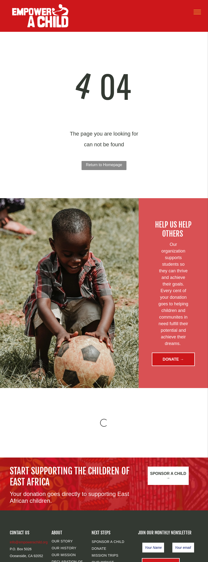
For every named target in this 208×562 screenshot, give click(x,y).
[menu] (197, 12)
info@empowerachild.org (29, 542)
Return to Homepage (104, 165)
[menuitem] (71, 541)
